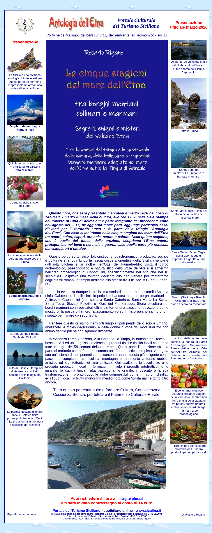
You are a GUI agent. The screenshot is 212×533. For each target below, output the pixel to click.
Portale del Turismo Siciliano (76, 510)
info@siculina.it (130, 498)
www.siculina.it (148, 510)
